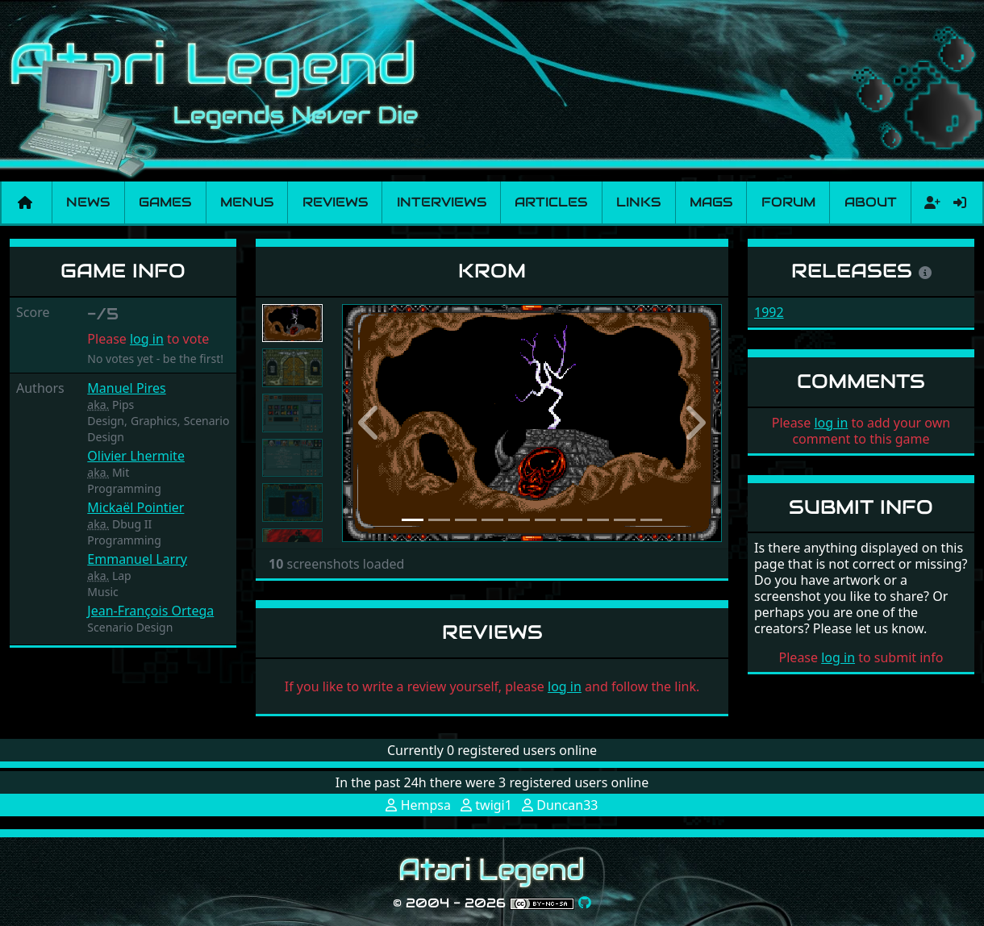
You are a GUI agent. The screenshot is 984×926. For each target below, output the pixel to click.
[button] (370, 423)
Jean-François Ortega (150, 610)
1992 (769, 312)
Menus (246, 202)
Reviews (335, 202)
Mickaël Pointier (135, 507)
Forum (788, 202)
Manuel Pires (126, 388)
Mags (711, 202)
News (88, 202)
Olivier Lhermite (136, 456)
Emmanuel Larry (137, 559)
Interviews (441, 202)
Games (165, 202)
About (870, 202)
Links (638, 202)
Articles (551, 202)
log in (147, 339)
